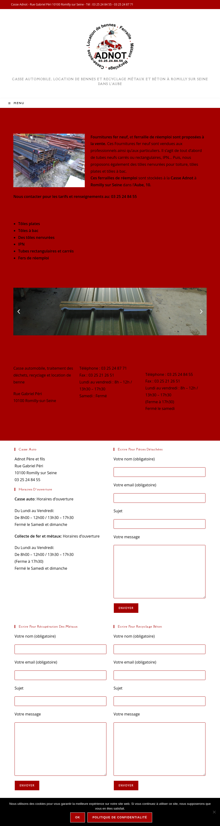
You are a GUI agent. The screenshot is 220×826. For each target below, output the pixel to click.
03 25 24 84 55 (102, 4)
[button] (19, 312)
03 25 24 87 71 (123, 4)
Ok (77, 817)
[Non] (214, 812)
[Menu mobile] (16, 103)
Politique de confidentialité (119, 817)
